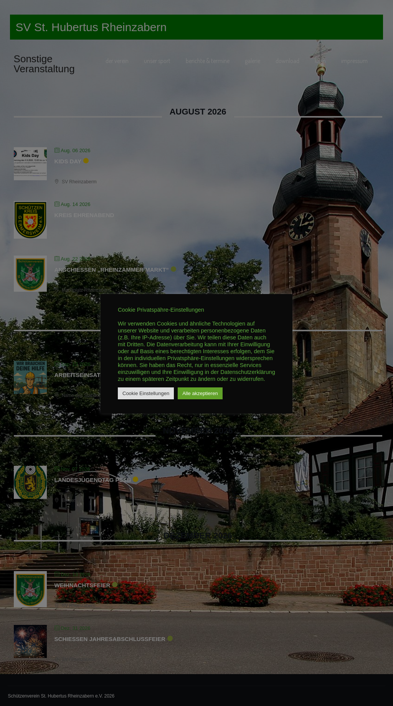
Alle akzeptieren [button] (200, 393)
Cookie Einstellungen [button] (145, 393)
